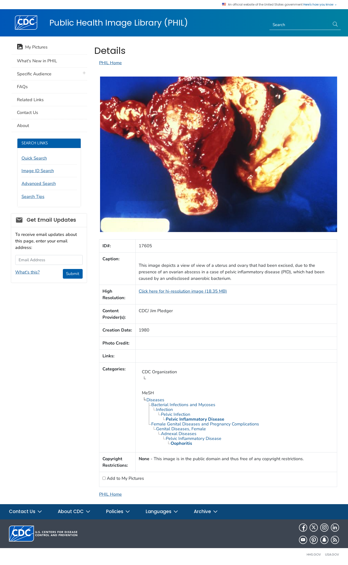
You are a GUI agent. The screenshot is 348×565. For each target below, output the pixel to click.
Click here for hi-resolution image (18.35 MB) (183, 291)
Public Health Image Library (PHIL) (118, 23)
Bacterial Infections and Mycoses (183, 405)
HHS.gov (314, 554)
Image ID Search (38, 171)
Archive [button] (206, 511)
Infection (164, 409)
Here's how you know (320, 4)
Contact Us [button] (25, 511)
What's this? (27, 272)
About (23, 125)
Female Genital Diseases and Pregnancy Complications (205, 424)
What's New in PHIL (37, 61)
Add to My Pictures (125, 478)
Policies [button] (118, 511)
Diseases (155, 400)
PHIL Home (110, 63)
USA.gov (332, 554)
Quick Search (34, 158)
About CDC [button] (74, 511)
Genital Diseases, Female (181, 429)
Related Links (30, 100)
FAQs (22, 87)
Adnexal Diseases (178, 434)
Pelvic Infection (175, 414)
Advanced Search (39, 183)
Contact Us (27, 112)
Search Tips (33, 196)
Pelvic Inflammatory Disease (193, 438)
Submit (72, 273)
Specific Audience (34, 74)
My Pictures (32, 47)
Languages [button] (162, 511)
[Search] (299, 25)
